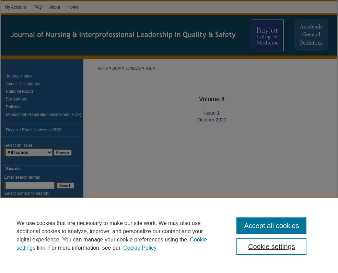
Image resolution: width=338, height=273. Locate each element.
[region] (169, 235)
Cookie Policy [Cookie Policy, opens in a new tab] (139, 248)
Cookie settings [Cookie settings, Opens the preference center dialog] (271, 246)
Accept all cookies (271, 225)
